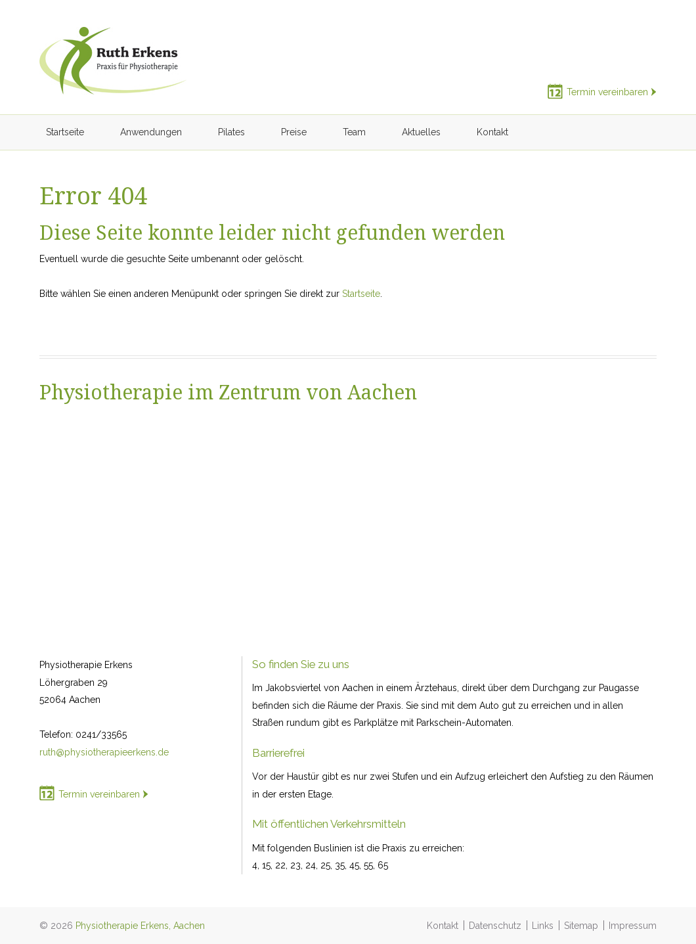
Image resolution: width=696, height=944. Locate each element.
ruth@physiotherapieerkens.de (104, 752)
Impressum (633, 925)
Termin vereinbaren (607, 92)
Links (543, 925)
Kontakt (442, 925)
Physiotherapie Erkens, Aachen (140, 925)
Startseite (361, 293)
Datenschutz (495, 925)
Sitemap (581, 925)
